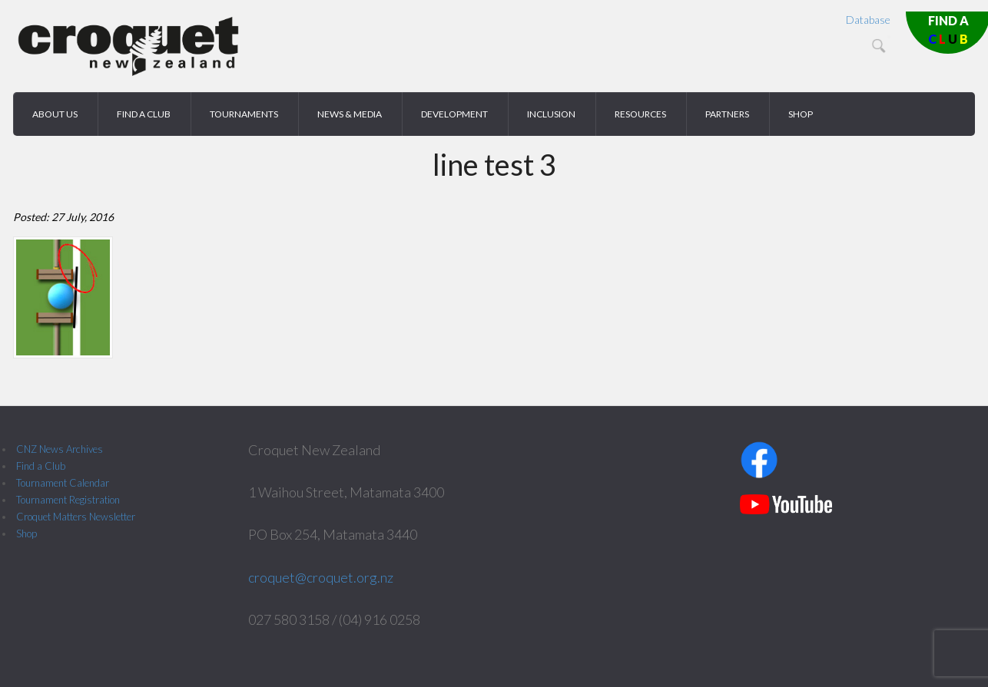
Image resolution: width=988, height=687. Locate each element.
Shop (26, 533)
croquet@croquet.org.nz (320, 577)
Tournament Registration (68, 500)
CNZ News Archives (59, 449)
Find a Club (40, 466)
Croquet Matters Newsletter (75, 516)
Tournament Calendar (62, 483)
